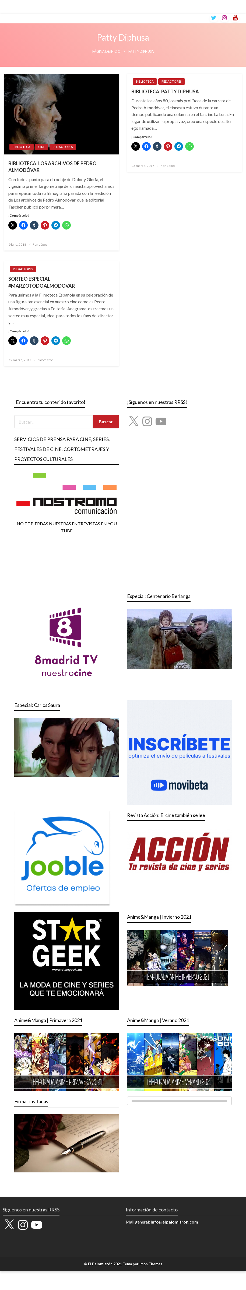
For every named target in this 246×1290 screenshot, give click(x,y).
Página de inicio (106, 52)
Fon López (40, 244)
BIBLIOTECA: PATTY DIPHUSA (165, 91)
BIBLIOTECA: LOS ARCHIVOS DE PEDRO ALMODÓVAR (52, 166)
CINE (41, 147)
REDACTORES (63, 147)
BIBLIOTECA (21, 147)
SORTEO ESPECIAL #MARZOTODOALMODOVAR (41, 282)
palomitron (46, 360)
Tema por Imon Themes (142, 1264)
